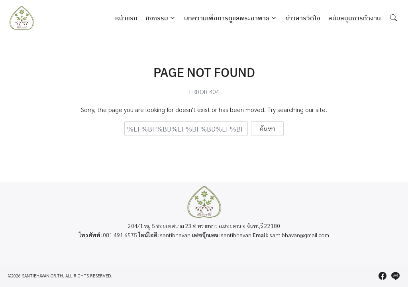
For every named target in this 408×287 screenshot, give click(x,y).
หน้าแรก (126, 18)
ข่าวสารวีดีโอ (302, 18)
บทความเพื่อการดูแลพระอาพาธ (226, 18)
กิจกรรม (156, 18)
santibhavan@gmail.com (299, 234)
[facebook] (382, 276)
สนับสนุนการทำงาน (354, 18)
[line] (395, 276)
